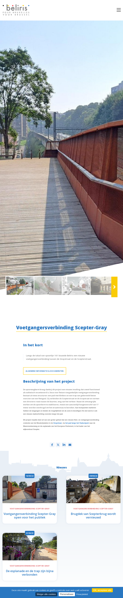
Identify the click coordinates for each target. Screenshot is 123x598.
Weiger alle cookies (46, 594)
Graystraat (57, 425)
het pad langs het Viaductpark (77, 425)
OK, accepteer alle (102, 590)
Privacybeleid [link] (82, 594)
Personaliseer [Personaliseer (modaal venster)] (67, 594)
